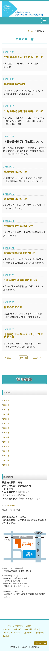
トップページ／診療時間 (13, 626)
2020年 (6, 428)
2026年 (6, 400)
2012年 (6, 465)
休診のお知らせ (13, 307)
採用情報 (40, 632)
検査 (36, 629)
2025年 (6, 405)
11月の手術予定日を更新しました (23, 111)
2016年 (6, 446)
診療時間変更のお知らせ (18, 226)
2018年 (6, 437)
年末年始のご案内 (14, 84)
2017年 (6, 441)
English (6, 636)
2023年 (6, 414)
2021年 (6, 423)
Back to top (41, 643)
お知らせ (29, 626)
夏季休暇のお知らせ (15, 199)
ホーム (30, 30)
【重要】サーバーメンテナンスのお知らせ (23, 335)
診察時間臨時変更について (19, 253)
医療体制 (28, 629)
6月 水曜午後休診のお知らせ (21, 280)
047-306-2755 (13, 505)
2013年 (6, 460)
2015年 (6, 451)
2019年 (6, 432)
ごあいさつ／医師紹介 (12, 629)
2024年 (6, 409)
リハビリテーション (11, 632)
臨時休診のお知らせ (15, 172)
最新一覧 (23, 357)
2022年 (6, 418)
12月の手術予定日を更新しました (23, 57)
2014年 (6, 455)
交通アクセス (27, 632)
